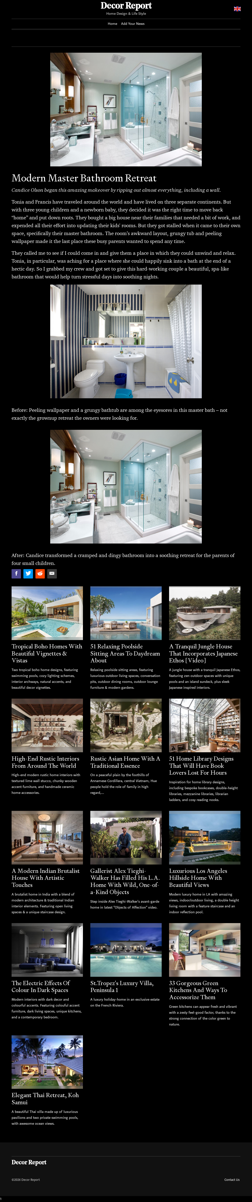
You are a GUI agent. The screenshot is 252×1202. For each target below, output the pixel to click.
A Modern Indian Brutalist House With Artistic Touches (46, 878)
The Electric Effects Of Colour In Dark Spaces (40, 986)
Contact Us (231, 1180)
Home (112, 23)
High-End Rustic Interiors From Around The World (45, 762)
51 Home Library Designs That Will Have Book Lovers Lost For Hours (201, 766)
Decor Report (126, 6)
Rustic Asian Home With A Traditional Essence (125, 762)
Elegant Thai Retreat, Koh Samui (45, 1098)
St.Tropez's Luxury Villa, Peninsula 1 (122, 986)
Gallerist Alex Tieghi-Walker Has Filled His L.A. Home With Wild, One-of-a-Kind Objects (125, 881)
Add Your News (132, 23)
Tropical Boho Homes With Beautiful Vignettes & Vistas (47, 653)
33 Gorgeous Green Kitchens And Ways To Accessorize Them (198, 990)
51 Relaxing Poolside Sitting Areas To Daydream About (125, 653)
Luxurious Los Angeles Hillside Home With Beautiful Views (198, 878)
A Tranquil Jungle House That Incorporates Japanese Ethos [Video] (203, 653)
